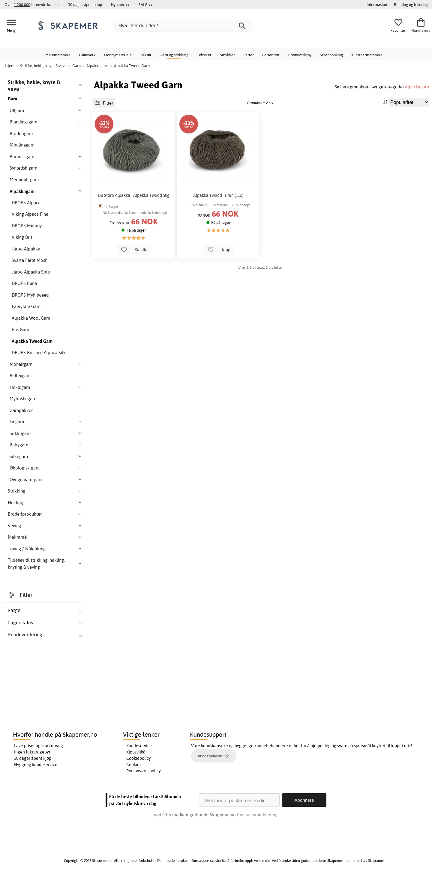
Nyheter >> (120, 4)
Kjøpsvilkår (136, 752)
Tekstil (145, 54)
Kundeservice (139, 745)
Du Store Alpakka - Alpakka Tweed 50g (134, 195)
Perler (248, 54)
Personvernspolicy (143, 771)
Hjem (9, 65)
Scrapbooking (331, 54)
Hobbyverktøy (299, 54)
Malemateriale (57, 54)
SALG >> (146, 4)
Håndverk (87, 54)
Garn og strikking (174, 54)
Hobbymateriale (118, 54)
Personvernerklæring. (257, 815)
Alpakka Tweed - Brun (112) (218, 195)
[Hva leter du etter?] (183, 26)
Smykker (227, 54)
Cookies (133, 764)
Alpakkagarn (417, 87)
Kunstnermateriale (366, 54)
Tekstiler (204, 54)
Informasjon (377, 4)
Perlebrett (270, 54)
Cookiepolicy (138, 758)
